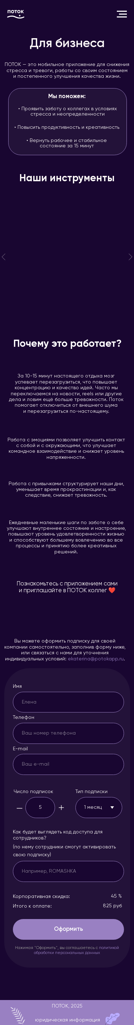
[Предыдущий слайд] (3, 256)
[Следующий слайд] (130, 256)
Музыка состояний (57, 211)
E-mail (20, 748)
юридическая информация (67, 1020)
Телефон (23, 717)
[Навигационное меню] (122, 14)
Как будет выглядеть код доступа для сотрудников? (58, 835)
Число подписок (33, 791)
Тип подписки (91, 791)
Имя (17, 686)
